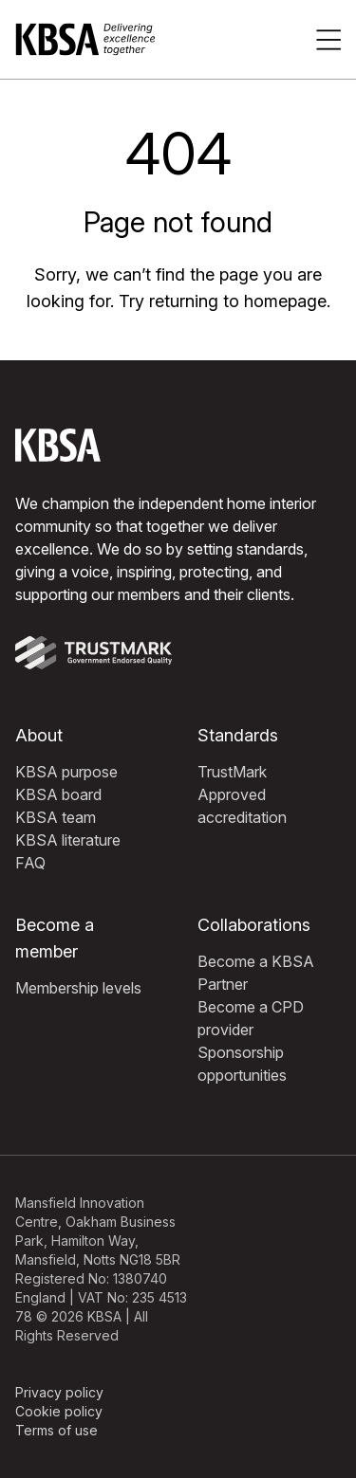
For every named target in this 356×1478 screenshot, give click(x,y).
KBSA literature (68, 839)
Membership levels (78, 987)
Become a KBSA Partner (255, 973)
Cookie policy (59, 1411)
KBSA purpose (66, 771)
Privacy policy (59, 1392)
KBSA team (55, 817)
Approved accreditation (242, 806)
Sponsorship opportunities (242, 1064)
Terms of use (56, 1430)
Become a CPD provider (250, 1018)
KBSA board (58, 794)
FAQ (30, 862)
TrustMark (232, 771)
